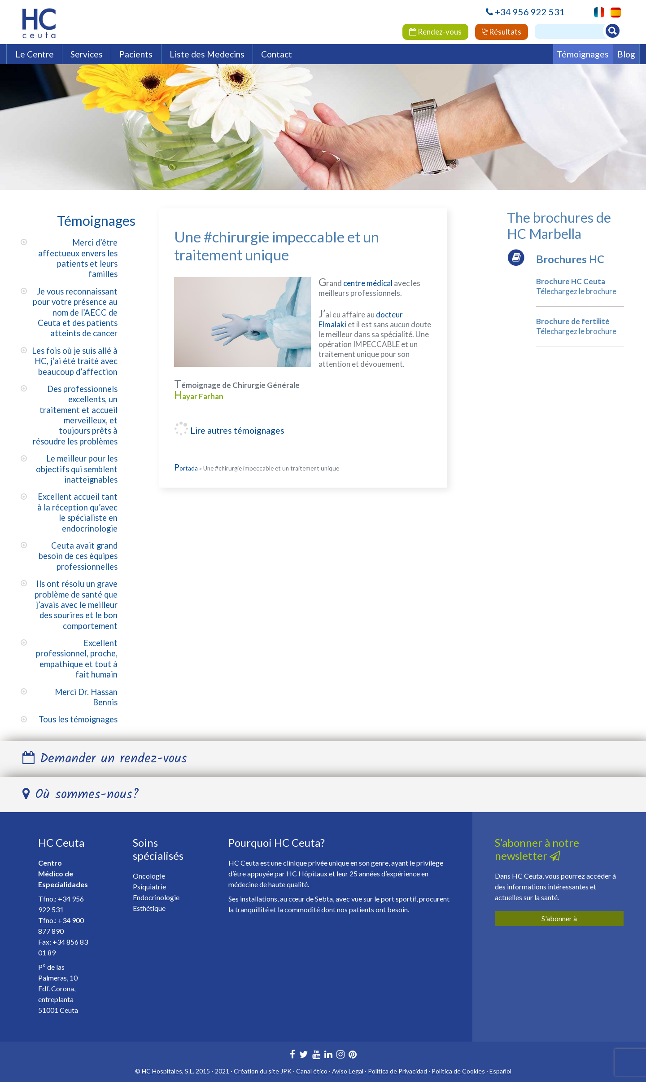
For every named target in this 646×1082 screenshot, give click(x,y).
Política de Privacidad (397, 1071)
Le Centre (34, 54)
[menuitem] (613, 12)
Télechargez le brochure (576, 291)
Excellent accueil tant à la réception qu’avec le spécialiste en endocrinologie (77, 512)
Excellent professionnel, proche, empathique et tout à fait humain (77, 658)
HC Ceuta (61, 842)
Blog (626, 54)
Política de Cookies (458, 1071)
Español (500, 1071)
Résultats (501, 31)
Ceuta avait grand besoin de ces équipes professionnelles (78, 556)
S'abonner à (559, 918)
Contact (276, 54)
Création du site (256, 1071)
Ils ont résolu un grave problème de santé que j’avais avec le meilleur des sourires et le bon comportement (76, 605)
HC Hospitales (162, 1071)
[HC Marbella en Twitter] (304, 1055)
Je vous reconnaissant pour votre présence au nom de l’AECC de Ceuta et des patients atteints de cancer (75, 312)
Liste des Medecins (207, 54)
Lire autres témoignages (236, 430)
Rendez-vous (435, 31)
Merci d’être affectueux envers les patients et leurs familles (78, 258)
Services (86, 54)
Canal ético (311, 1071)
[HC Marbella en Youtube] (316, 1055)
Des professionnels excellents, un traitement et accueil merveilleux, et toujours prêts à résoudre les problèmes (75, 415)
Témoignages (583, 54)
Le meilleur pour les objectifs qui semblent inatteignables (77, 468)
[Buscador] (575, 31)
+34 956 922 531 (530, 11)
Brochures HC (570, 259)
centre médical (368, 283)
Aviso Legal (347, 1071)
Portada (186, 468)
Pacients (136, 54)
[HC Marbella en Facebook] (292, 1055)
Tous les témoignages (78, 719)
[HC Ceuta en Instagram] (340, 1055)
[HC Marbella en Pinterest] (352, 1055)
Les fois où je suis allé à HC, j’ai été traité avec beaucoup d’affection (75, 361)
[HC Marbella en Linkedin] (328, 1055)
